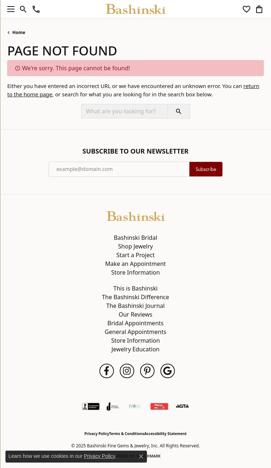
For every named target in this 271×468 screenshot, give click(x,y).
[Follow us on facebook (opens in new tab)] (106, 371)
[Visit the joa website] (113, 406)
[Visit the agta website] (182, 406)
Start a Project (135, 255)
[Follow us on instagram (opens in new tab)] (127, 371)
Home (18, 32)
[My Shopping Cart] (259, 9)
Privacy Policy (97, 433)
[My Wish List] (246, 9)
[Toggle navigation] (9, 9)
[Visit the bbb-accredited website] (90, 406)
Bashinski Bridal (135, 238)
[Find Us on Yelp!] (159, 406)
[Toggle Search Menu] (23, 9)
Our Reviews (135, 314)
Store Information (135, 272)
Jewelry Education (135, 349)
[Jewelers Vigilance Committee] (135, 406)
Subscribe (206, 169)
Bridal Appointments (135, 323)
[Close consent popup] (141, 456)
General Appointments (136, 332)
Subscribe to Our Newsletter (135, 151)
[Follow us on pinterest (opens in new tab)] (147, 371)
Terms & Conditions (126, 433)
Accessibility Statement (165, 433)
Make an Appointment (135, 264)
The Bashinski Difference (135, 297)
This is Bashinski (136, 288)
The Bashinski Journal (135, 306)
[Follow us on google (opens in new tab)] (167, 371)
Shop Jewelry (135, 246)
